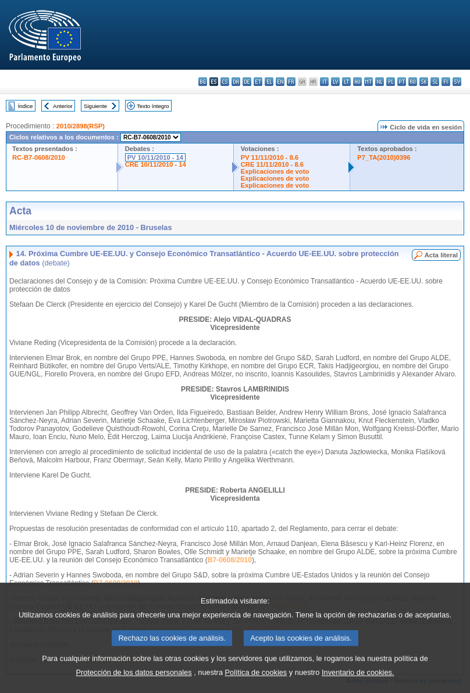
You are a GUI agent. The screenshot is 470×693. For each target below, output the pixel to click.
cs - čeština (224, 81)
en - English (280, 81)
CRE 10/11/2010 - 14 (155, 164)
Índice (25, 106)
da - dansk (236, 81)
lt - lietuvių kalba (346, 81)
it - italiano (324, 81)
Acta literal (441, 255)
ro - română (412, 81)
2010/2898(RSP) (80, 126)
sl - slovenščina (434, 81)
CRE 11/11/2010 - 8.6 (272, 164)
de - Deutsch (247, 81)
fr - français (291, 81)
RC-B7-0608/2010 (38, 157)
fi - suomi (445, 81)
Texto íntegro (153, 106)
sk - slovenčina (423, 81)
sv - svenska (457, 81)
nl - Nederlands (379, 81)
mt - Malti (368, 81)
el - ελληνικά (269, 81)
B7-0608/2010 (230, 560)
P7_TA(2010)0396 (383, 157)
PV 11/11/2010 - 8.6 (270, 157)
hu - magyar (357, 81)
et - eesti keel (258, 81)
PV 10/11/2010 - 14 (155, 157)
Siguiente (95, 106)
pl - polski (390, 81)
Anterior (63, 106)
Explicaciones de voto (275, 171)
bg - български (202, 81)
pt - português (401, 81)
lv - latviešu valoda (335, 81)
